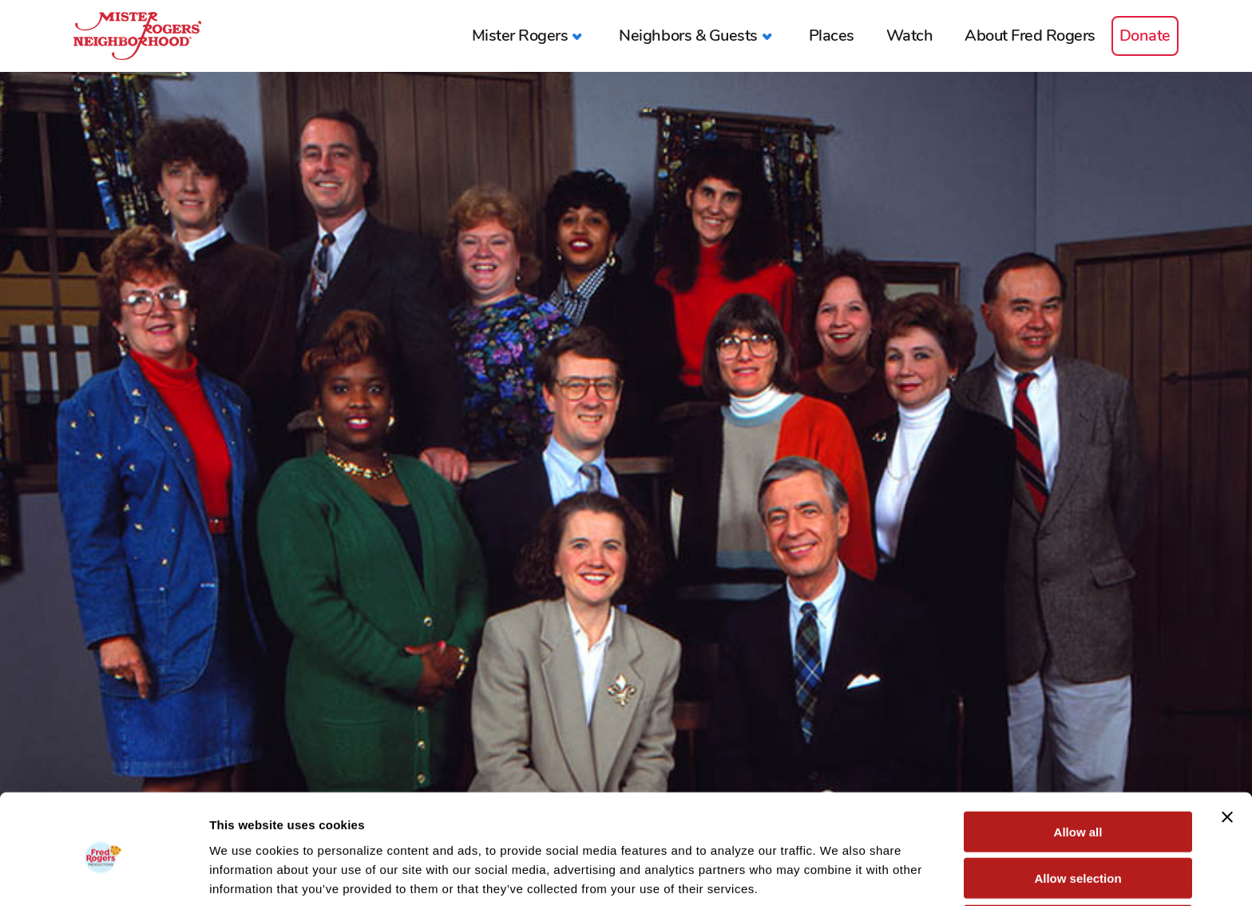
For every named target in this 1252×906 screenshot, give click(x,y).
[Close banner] (1227, 751)
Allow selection (1077, 813)
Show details (838, 874)
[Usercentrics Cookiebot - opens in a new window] (103, 875)
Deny (1078, 859)
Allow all (1078, 766)
